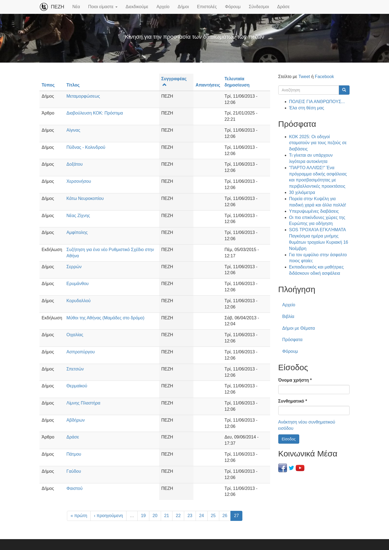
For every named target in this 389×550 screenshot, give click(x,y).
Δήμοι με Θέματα (298, 328)
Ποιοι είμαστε (103, 6)
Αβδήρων (75, 420)
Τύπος (48, 85)
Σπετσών (75, 369)
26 (225, 515)
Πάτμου (73, 454)
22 (178, 515)
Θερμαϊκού (76, 386)
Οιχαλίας (74, 334)
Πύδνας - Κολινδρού (85, 147)
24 (201, 515)
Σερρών (74, 266)
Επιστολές (207, 6)
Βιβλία (288, 316)
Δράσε (283, 6)
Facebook (324, 76)
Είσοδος (289, 439)
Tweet (304, 76)
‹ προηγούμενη (108, 515)
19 (143, 515)
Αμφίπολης (77, 232)
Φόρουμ (233, 6)
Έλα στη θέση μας (306, 108)
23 (189, 515)
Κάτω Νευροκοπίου (85, 198)
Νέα (76, 6)
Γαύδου (73, 471)
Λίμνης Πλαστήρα (83, 403)
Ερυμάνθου (77, 283)
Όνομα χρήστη (295, 380)
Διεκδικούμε (137, 6)
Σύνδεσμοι (259, 6)
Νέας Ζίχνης (78, 215)
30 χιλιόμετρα (302, 192)
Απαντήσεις (208, 85)
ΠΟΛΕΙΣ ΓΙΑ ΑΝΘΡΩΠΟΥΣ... (317, 101)
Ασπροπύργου (80, 352)
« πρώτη (78, 515)
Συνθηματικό (292, 401)
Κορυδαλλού (78, 300)
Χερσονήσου (78, 181)
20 (155, 515)
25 (213, 515)
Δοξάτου (74, 164)
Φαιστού (74, 488)
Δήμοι (183, 6)
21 (166, 515)
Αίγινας (73, 130)
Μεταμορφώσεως (83, 96)
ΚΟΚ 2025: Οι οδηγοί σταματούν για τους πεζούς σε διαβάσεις (318, 143)
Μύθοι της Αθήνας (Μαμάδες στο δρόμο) (105, 318)
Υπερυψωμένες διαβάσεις (314, 211)
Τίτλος (72, 85)
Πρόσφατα (292, 339)
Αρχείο (162, 6)
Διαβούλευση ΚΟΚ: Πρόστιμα (94, 113)
